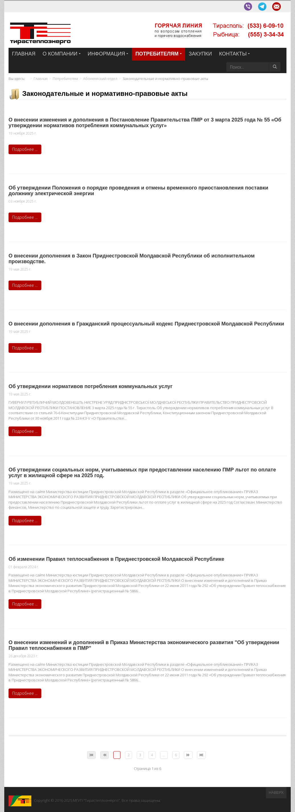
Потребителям (65, 78)
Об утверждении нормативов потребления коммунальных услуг (91, 386)
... (164, 755)
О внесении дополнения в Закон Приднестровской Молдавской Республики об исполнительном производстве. (132, 258)
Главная (41, 78)
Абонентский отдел (100, 78)
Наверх (276, 792)
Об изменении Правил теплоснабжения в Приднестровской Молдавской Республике (116, 559)
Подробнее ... (25, 149)
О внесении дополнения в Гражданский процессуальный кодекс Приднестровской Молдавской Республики (146, 324)
